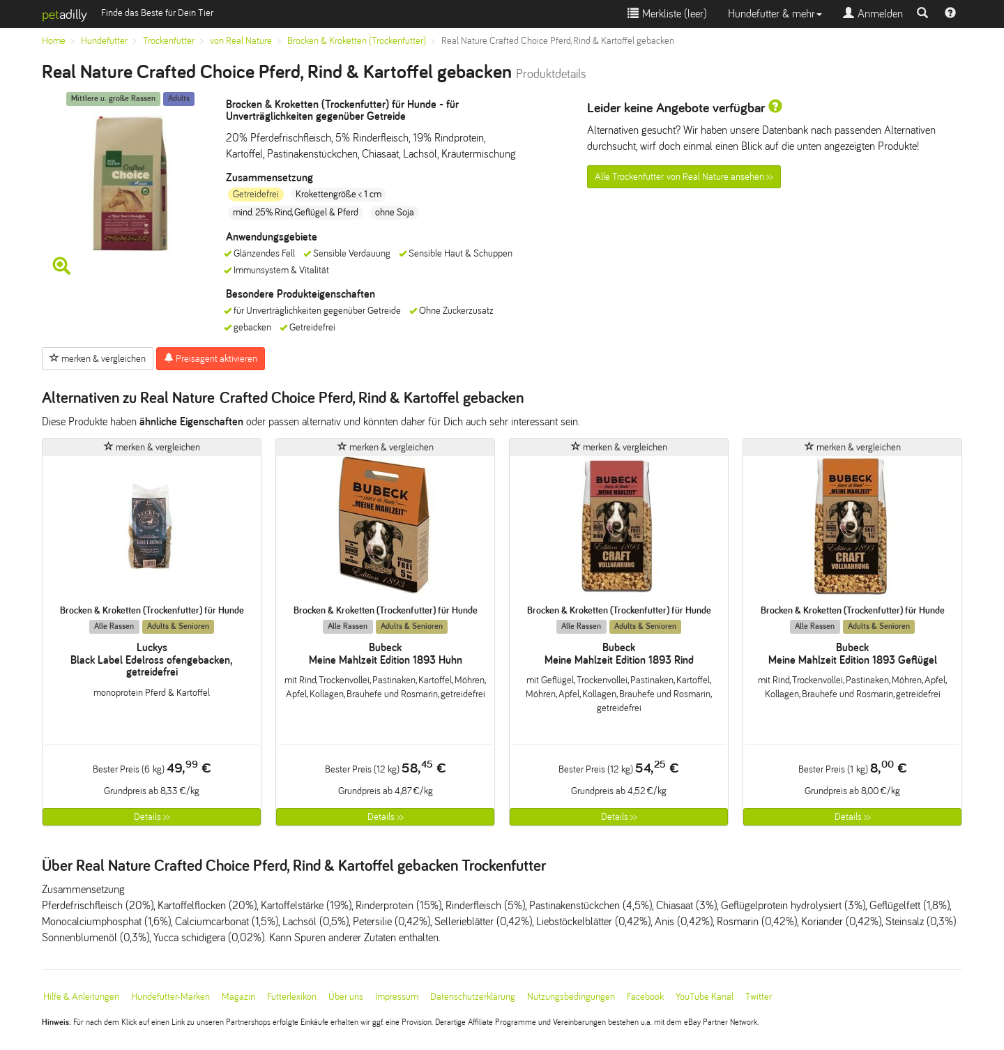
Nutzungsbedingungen (571, 996)
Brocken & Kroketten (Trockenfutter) (356, 41)
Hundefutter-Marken (170, 996)
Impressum (396, 996)
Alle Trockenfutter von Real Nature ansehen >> (684, 177)
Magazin (238, 996)
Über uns (345, 996)
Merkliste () (667, 14)
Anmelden (873, 14)
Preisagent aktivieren (210, 358)
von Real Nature (241, 41)
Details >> (152, 817)
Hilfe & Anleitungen (81, 996)
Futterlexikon (292, 996)
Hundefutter (104, 41)
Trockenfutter (169, 41)
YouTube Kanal (704, 996)
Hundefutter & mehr (775, 14)
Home (54, 41)
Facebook (645, 996)
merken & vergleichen (98, 358)
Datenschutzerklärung (472, 996)
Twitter (758, 996)
